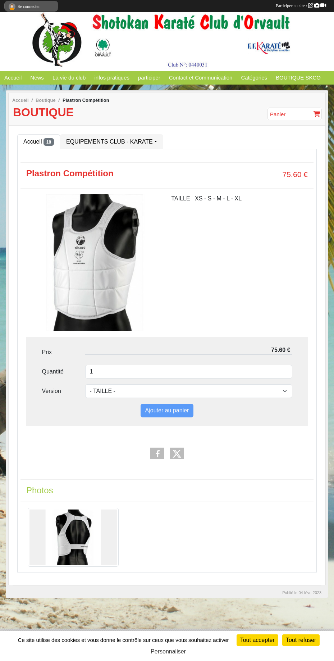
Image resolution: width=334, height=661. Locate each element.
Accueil (13, 77)
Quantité (53, 371)
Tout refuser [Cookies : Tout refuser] (301, 640)
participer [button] (149, 77)
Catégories (254, 77)
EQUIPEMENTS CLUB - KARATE (109, 142)
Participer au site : (301, 5)
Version (51, 391)
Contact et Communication (201, 77)
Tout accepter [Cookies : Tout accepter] (257, 640)
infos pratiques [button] (111, 77)
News (37, 77)
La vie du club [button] (69, 77)
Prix (47, 352)
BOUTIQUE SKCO (298, 77)
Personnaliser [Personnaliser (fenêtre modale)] (168, 651)
